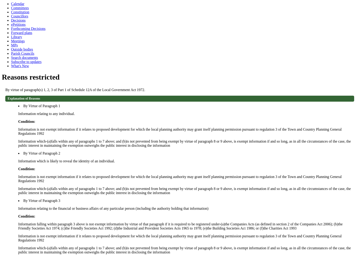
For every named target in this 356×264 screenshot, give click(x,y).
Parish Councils (22, 53)
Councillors (19, 16)
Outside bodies (22, 49)
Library (16, 37)
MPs (14, 45)
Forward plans (21, 33)
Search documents (24, 58)
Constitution (20, 12)
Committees (20, 8)
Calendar (17, 4)
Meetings (18, 41)
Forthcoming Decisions (28, 29)
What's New (20, 66)
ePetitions (18, 24)
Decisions (18, 20)
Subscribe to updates (26, 62)
